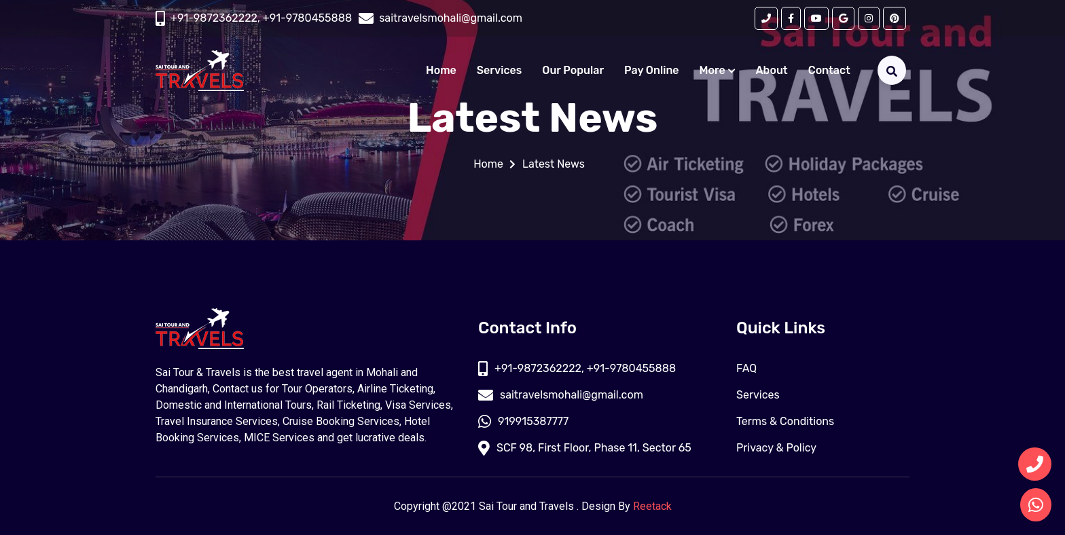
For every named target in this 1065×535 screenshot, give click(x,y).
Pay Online (651, 70)
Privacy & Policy (776, 447)
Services (499, 70)
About (772, 70)
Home (441, 70)
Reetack (652, 506)
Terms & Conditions (785, 421)
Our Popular (573, 70)
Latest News (554, 164)
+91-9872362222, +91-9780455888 (261, 18)
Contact (829, 70)
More (718, 70)
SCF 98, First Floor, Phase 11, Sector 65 (584, 447)
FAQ (746, 368)
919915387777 (523, 421)
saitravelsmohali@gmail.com (560, 394)
